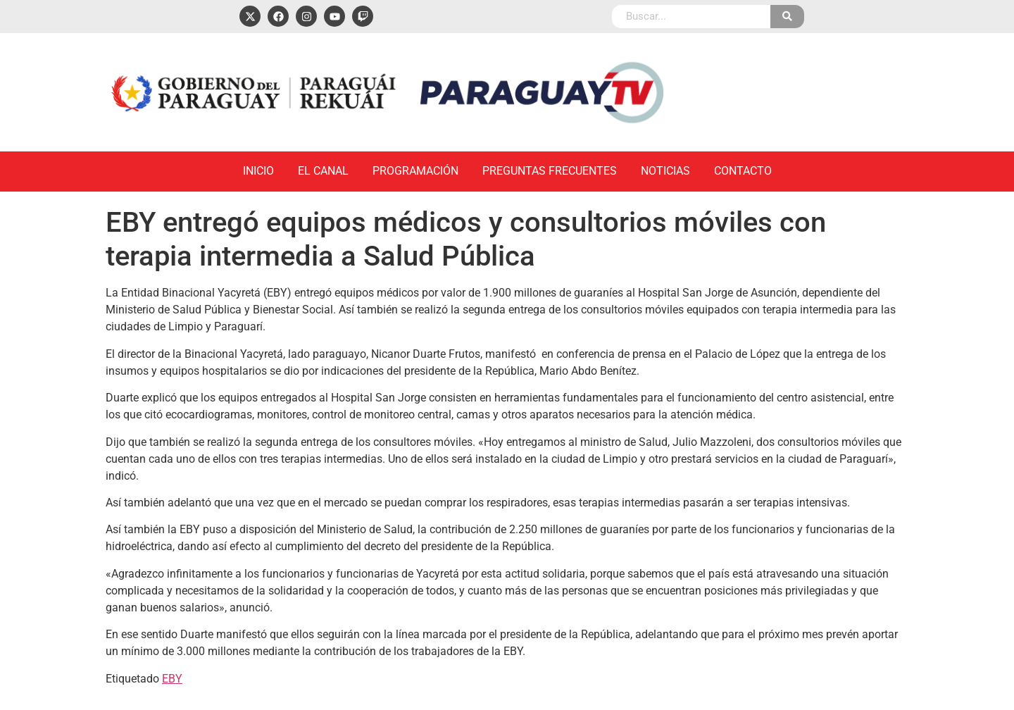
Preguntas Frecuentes (549, 171)
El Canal (323, 171)
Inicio (258, 171)
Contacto (743, 171)
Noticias (665, 171)
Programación (415, 171)
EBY (172, 678)
